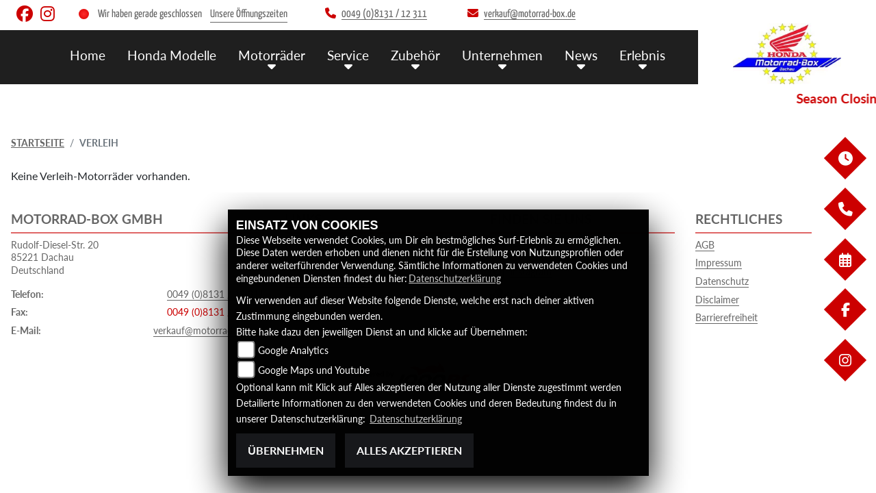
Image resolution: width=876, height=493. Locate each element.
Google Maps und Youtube (314, 370)
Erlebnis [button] (642, 55)
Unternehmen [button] (502, 55)
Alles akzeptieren (409, 450)
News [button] (581, 55)
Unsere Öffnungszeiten (248, 14)
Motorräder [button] (271, 55)
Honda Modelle (171, 55)
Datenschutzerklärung (455, 278)
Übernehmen (286, 450)
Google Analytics (293, 350)
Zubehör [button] (415, 55)
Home (87, 55)
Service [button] (348, 55)
